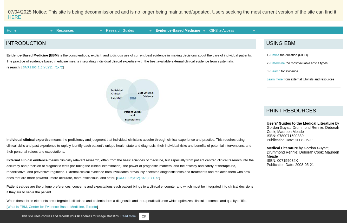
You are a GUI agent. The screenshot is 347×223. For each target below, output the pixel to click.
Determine (277, 63)
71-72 (53, 67)
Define (274, 55)
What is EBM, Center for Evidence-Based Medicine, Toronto (52, 207)
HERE (14, 17)
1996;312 (33, 67)
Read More (128, 216)
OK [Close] (144, 216)
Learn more (275, 79)
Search (275, 71)
